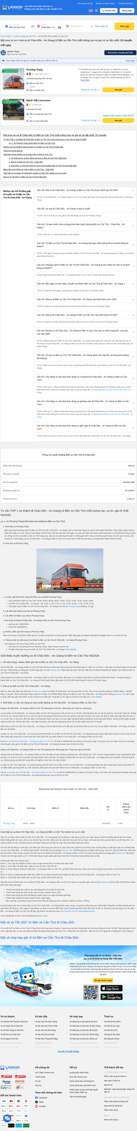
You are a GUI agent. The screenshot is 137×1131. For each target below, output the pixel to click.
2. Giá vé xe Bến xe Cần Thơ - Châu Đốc (26, 162)
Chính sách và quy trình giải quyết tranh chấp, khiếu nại (84, 1091)
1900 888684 (70, 649)
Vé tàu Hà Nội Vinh (43, 1047)
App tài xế (108, 1085)
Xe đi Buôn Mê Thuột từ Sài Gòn (14, 1022)
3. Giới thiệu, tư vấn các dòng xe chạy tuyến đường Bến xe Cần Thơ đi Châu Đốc (43, 166)
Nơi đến (44, 25)
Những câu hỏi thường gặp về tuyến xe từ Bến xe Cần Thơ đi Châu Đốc (33, 147)
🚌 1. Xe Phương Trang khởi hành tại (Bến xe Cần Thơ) (32, 143)
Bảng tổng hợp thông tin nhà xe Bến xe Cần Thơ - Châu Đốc (28, 169)
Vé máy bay (76, 1016)
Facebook (43, 1098)
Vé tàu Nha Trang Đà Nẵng (46, 1039)
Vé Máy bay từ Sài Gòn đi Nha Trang (85, 1026)
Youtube (42, 1106)
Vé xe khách (6, 36)
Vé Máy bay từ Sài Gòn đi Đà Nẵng (84, 1034)
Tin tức (38, 1081)
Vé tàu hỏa (41, 1016)
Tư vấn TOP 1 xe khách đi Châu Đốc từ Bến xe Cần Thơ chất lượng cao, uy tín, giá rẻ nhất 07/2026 (44, 139)
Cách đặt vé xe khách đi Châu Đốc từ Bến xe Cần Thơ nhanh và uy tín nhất (34, 173)
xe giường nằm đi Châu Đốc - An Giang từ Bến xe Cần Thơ (31, 772)
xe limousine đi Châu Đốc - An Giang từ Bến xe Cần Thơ (30, 741)
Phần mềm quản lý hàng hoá (116, 1101)
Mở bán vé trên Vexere (105, 3)
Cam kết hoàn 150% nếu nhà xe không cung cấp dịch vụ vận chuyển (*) (42, 7)
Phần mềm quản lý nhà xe (115, 1076)
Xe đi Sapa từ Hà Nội (9, 1039)
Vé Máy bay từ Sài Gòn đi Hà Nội (83, 1030)
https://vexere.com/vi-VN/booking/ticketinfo (77, 911)
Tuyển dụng (40, 1077)
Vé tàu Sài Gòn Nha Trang (46, 1022)
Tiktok (41, 1102)
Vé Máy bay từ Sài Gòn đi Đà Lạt (83, 1039)
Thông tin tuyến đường (12, 151)
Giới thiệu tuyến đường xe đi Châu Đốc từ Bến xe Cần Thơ (27, 154)
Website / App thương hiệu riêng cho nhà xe (119, 1090)
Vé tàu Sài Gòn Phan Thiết (46, 1026)
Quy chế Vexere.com (78, 1077)
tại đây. (45, 916)
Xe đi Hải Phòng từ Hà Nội (12, 1043)
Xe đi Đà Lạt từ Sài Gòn (10, 1034)
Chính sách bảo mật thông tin (82, 1081)
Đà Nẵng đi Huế (110, 1043)
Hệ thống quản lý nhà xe (115, 1072)
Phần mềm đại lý (111, 1110)
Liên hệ (38, 1085)
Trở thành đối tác (126, 3)
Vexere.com (55, 670)
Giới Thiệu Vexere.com (44, 1072)
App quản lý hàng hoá (113, 1106)
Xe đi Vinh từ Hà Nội (9, 1047)
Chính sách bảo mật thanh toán (83, 1085)
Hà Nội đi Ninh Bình (112, 1022)
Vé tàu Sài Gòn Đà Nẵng (45, 1030)
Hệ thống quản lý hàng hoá (117, 1097)
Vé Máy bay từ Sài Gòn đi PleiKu (83, 1043)
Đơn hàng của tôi (85, 3)
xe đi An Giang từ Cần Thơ (23, 36)
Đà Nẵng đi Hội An (112, 1039)
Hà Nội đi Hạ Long (111, 1026)
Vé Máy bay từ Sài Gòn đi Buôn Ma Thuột (84, 1048)
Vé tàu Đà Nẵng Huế (43, 1043)
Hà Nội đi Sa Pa (110, 1030)
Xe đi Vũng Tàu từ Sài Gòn (12, 1026)
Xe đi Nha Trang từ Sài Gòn (12, 1030)
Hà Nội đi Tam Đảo (112, 1034)
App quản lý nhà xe (112, 1081)
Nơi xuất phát (14, 25)
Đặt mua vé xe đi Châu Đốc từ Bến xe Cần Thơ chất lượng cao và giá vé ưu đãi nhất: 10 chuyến (54, 135)
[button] (85, 190)
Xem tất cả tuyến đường (68, 1051)
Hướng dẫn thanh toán (79, 1072)
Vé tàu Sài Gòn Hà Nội (44, 1034)
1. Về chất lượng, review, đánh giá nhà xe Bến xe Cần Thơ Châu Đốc (37, 158)
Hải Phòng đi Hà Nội (112, 1047)
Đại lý (106, 1116)
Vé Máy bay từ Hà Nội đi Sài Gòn (83, 1022)
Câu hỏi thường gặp (78, 1097)
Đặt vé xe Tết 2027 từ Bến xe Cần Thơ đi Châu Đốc (25, 177)
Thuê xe (108, 1016)
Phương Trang (74, 606)
